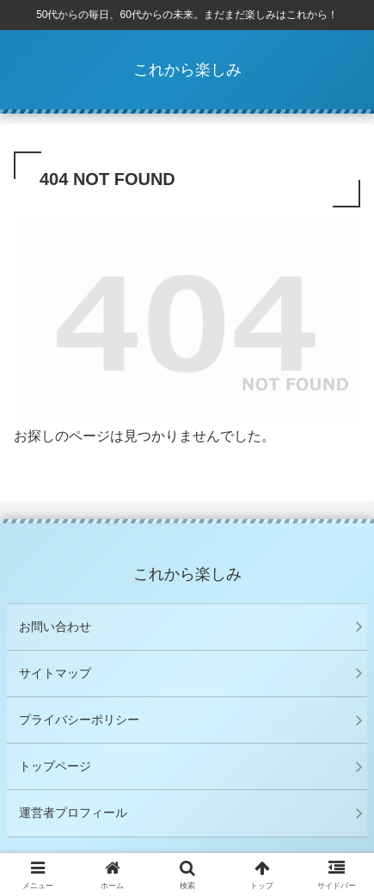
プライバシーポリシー (79, 719)
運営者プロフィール (73, 812)
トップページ (55, 766)
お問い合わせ (55, 626)
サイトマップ (55, 673)
